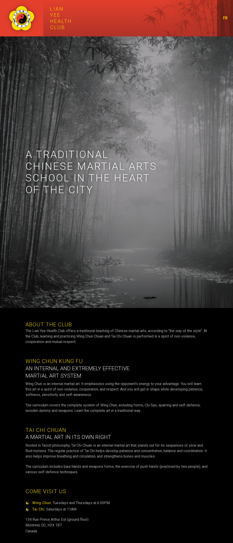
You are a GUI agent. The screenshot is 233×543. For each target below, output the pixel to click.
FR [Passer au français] (225, 18)
